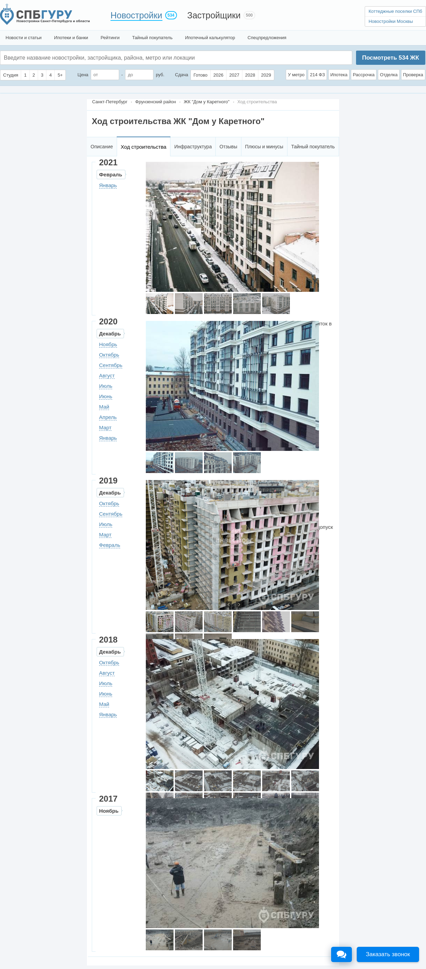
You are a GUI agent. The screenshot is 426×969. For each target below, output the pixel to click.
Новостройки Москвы (391, 21)
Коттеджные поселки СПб (395, 11)
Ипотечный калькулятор (210, 37)
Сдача (181, 74)
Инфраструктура (193, 146)
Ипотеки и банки (71, 37)
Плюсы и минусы (264, 146)
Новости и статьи (24, 37)
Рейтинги (109, 37)
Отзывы (228, 146)
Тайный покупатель (152, 37)
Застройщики (214, 15)
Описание (102, 146)
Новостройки (136, 15)
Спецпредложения (267, 37)
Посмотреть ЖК (390, 57)
